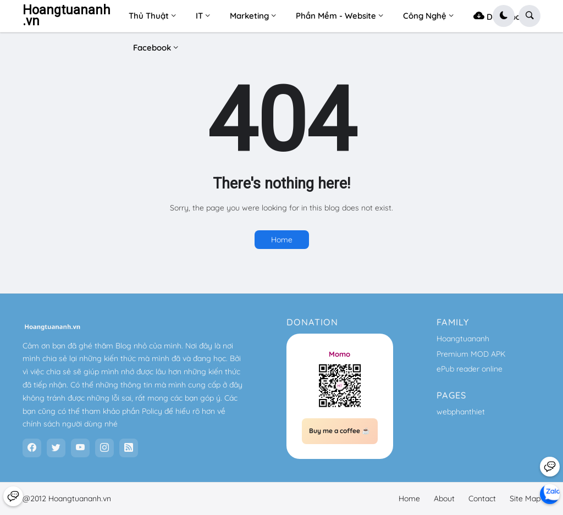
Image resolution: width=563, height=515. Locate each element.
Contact (482, 498)
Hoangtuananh (463, 339)
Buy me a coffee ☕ (339, 431)
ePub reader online (470, 369)
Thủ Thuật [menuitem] (149, 15)
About (444, 498)
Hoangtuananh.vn (67, 16)
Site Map (525, 498)
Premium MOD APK (471, 354)
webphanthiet (461, 412)
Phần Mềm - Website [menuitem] (336, 15)
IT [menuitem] (199, 15)
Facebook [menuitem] (152, 47)
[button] (504, 16)
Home (281, 240)
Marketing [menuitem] (249, 15)
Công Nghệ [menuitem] (424, 15)
